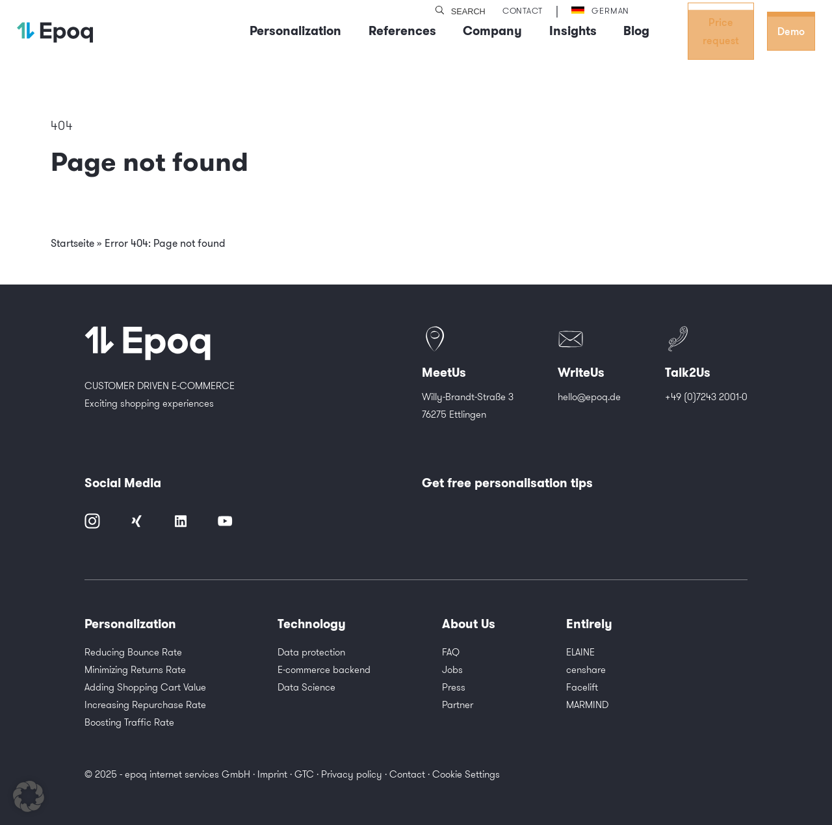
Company (492, 30)
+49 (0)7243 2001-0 (706, 396)
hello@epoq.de (589, 396)
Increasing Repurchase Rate (145, 704)
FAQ (451, 652)
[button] (28, 796)
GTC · (307, 774)
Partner (457, 704)
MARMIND (587, 704)
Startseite (72, 242)
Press (453, 687)
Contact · (410, 774)
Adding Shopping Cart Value (145, 687)
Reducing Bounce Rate (133, 652)
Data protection (311, 652)
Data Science (306, 687)
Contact (522, 10)
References (402, 30)
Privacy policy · (355, 774)
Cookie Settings (466, 774)
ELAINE (580, 652)
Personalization (295, 30)
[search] (439, 11)
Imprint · (275, 774)
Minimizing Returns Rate (135, 669)
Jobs (452, 669)
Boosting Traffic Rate (129, 722)
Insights (573, 30)
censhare (586, 669)
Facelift (582, 687)
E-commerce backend (324, 669)
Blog (636, 30)
